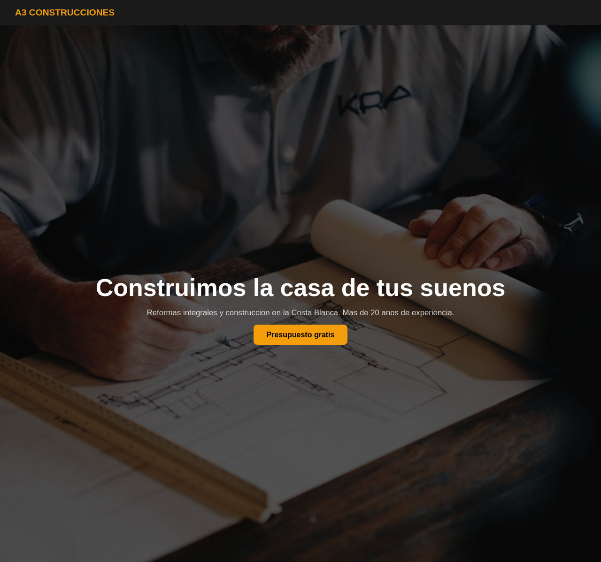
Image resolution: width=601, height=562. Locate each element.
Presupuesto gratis (301, 335)
